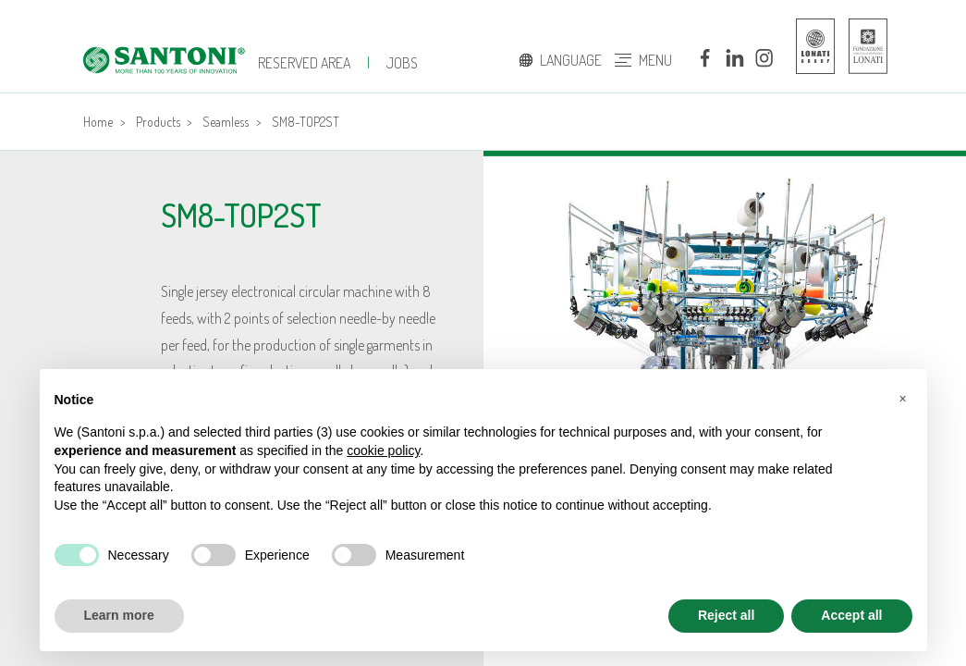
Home (98, 122)
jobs (402, 63)
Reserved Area (304, 63)
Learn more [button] (119, 615)
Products (158, 122)
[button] (903, 398)
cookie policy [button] (383, 450)
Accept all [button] (851, 615)
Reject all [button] (726, 615)
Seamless (225, 122)
